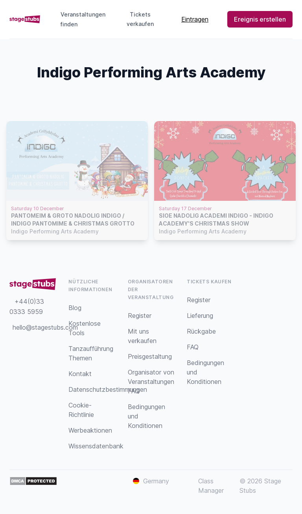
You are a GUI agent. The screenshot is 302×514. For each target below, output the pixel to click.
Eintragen (194, 19)
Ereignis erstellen (260, 19)
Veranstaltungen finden (83, 19)
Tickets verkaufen (143, 19)
